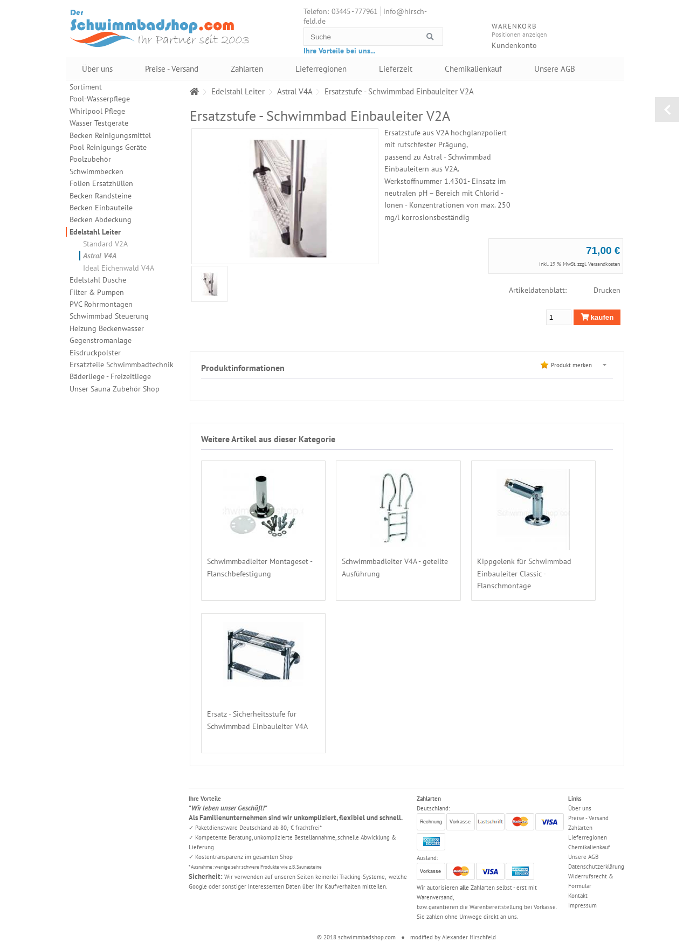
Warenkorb (610, 35)
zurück (667, 109)
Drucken (607, 290)
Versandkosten (604, 263)
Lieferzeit (395, 69)
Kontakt (578, 895)
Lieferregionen (321, 69)
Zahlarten (247, 69)
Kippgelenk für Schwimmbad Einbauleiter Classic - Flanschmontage (524, 573)
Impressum (582, 905)
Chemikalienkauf (473, 69)
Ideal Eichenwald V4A (118, 268)
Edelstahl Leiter (95, 232)
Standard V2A (105, 244)
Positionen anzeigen (519, 34)
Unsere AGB (554, 69)
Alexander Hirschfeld (469, 937)
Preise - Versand (171, 69)
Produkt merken (571, 365)
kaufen (597, 317)
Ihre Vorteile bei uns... (339, 51)
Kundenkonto (514, 45)
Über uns (97, 69)
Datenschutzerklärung (596, 866)
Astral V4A (99, 255)
